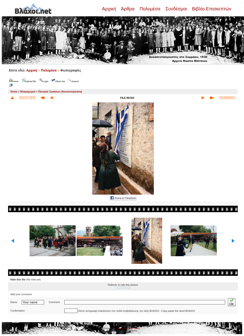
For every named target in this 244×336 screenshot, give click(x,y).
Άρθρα (128, 8)
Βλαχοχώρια (27, 91)
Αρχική (109, 8)
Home (14, 91)
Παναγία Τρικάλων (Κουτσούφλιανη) (60, 91)
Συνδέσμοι (176, 8)
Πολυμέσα (150, 8)
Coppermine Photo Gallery (128, 328)
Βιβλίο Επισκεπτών (211, 8)
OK (231, 302)
